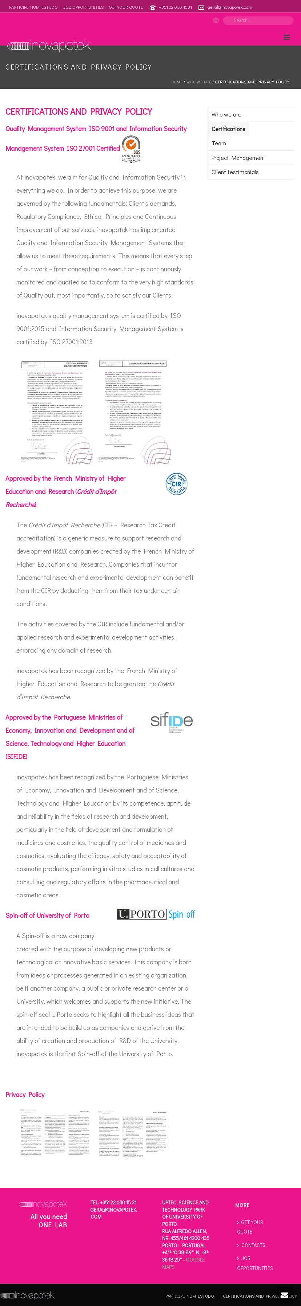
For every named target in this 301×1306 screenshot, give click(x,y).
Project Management (238, 157)
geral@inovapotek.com (230, 7)
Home (176, 82)
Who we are (198, 82)
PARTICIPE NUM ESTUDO (189, 1296)
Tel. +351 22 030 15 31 (113, 1202)
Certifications (228, 129)
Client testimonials (235, 172)
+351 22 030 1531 (175, 7)
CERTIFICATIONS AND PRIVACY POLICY (260, 1296)
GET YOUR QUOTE (250, 1227)
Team (219, 143)
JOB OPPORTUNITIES (255, 1263)
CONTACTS (251, 1245)
